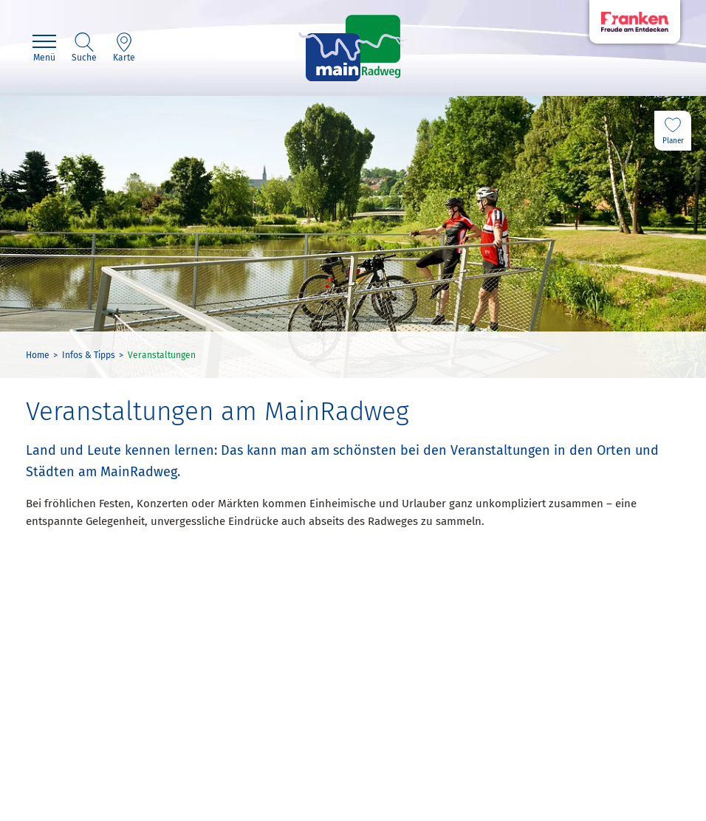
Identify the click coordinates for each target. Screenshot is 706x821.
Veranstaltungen (162, 355)
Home (37, 355)
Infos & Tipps (88, 355)
